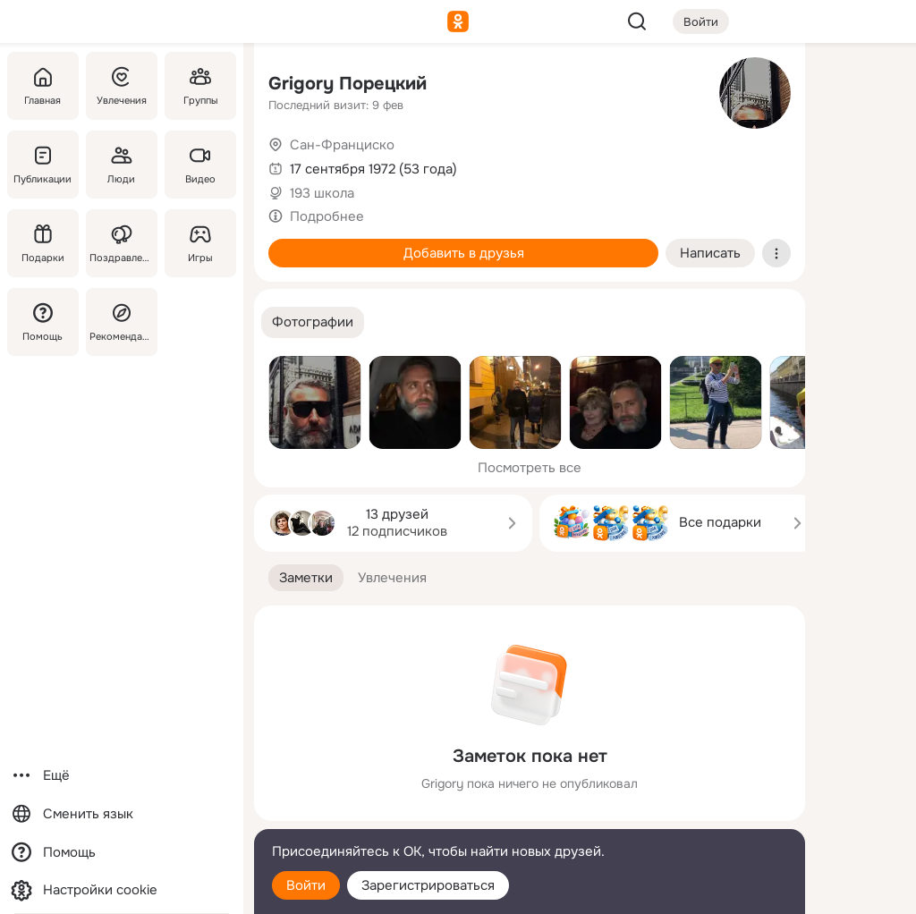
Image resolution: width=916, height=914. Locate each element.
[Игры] (200, 243)
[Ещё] (121, 776)
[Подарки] (43, 243)
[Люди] (121, 164)
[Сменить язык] (121, 814)
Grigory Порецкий (347, 83)
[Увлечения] (121, 86)
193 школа (322, 193)
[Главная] (43, 86)
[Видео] (200, 164)
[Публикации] (43, 164)
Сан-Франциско (342, 145)
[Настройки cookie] (121, 890)
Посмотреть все (529, 468)
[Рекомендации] (121, 322)
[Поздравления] (121, 243)
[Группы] (200, 86)
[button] (312, 322)
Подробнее (327, 216)
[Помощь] (43, 322)
